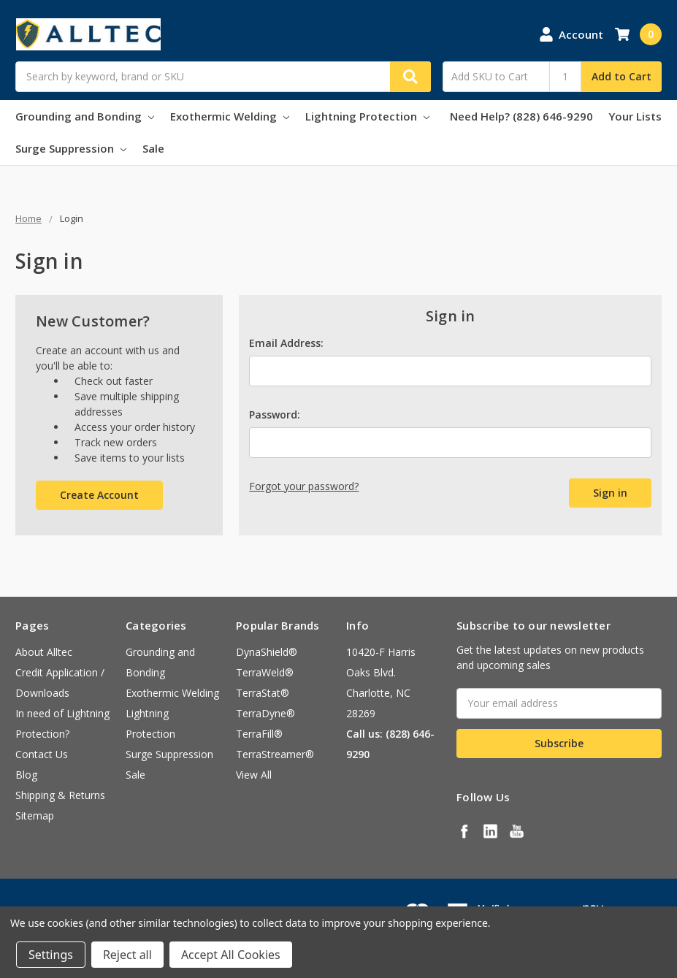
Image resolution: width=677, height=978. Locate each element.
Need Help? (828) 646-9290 (521, 116)
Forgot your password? (304, 486)
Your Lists (635, 116)
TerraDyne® (265, 713)
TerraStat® (262, 693)
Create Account (99, 495)
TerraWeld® (265, 672)
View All (254, 775)
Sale (153, 148)
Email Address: (286, 343)
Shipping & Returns (60, 795)
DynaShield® (266, 652)
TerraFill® (259, 734)
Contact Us (41, 754)
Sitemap (34, 815)
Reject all (127, 955)
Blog (26, 775)
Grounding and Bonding (84, 116)
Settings (50, 955)
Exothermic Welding (229, 116)
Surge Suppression (70, 148)
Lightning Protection (367, 116)
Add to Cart (621, 76)
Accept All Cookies (230, 955)
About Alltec (43, 652)
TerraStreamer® (275, 754)
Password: (274, 414)
